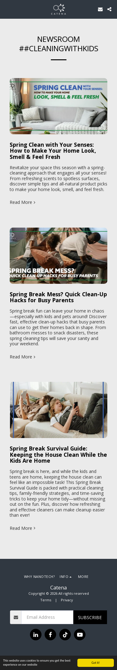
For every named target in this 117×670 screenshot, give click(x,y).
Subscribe (90, 617)
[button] (7, 8)
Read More (23, 202)
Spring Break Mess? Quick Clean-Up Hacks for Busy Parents (58, 297)
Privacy (67, 600)
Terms (45, 600)
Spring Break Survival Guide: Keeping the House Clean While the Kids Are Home (58, 454)
